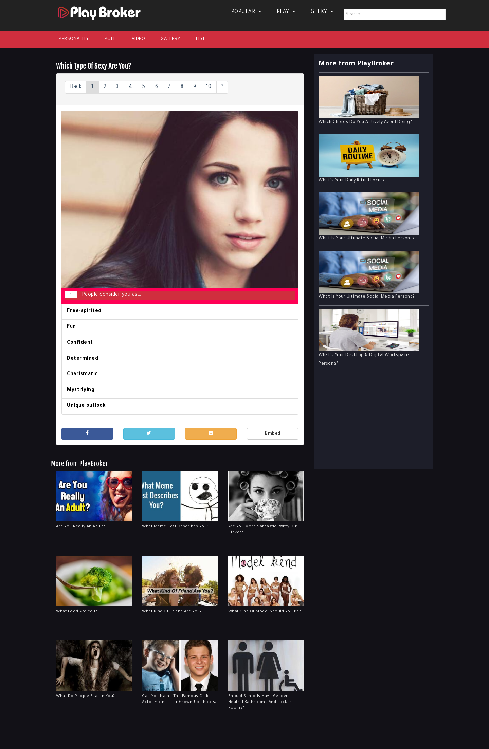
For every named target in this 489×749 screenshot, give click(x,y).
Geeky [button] (322, 12)
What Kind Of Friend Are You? (172, 612)
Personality (74, 39)
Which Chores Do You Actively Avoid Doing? (365, 122)
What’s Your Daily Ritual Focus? (352, 180)
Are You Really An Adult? (80, 527)
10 (209, 87)
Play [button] (286, 12)
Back (76, 87)
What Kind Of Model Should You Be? (264, 612)
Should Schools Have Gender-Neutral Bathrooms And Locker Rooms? (260, 702)
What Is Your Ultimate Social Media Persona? (367, 238)
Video (138, 39)
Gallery (170, 39)
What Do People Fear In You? (85, 696)
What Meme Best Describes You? (175, 527)
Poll (110, 39)
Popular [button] (246, 12)
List (200, 39)
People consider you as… (103, 294)
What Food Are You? (76, 612)
